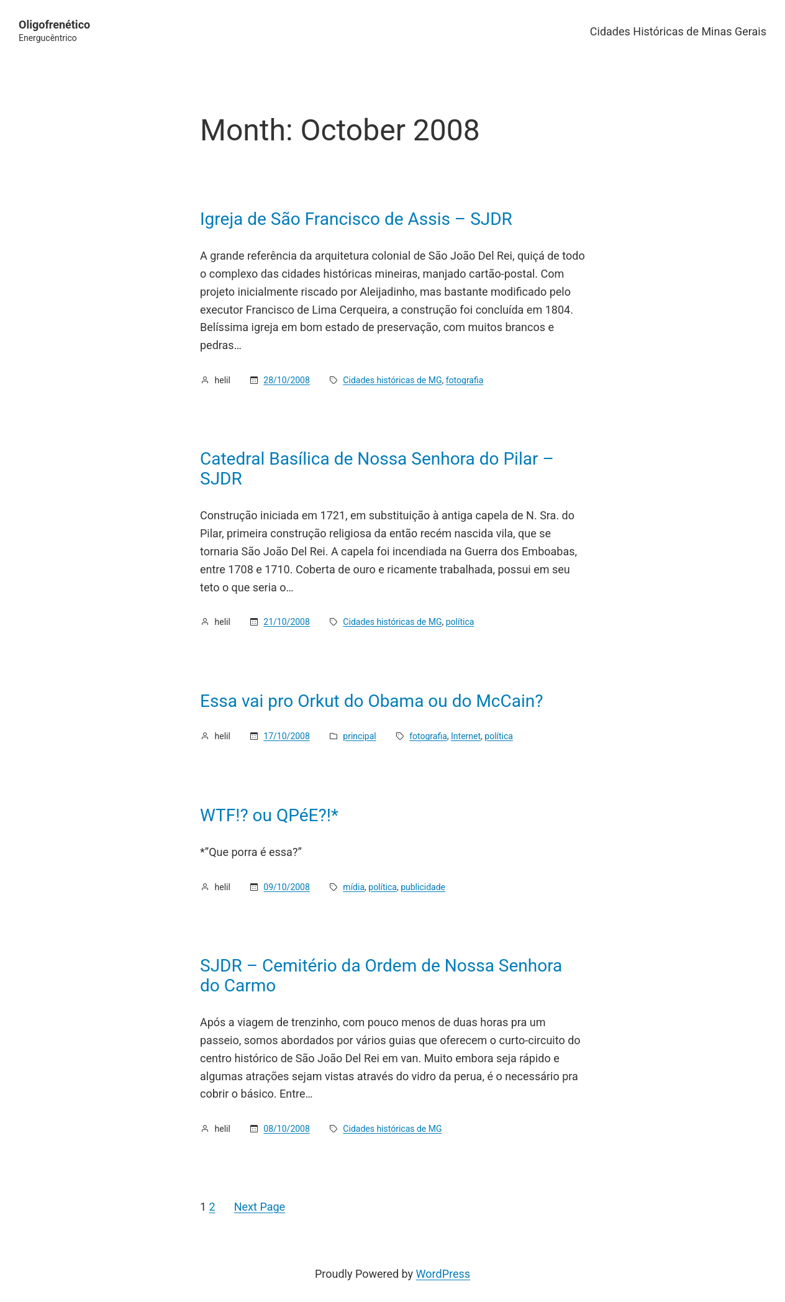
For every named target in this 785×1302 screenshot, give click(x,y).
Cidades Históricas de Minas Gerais (678, 31)
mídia (354, 887)
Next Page (259, 1206)
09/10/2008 (286, 887)
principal (359, 736)
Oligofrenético (54, 24)
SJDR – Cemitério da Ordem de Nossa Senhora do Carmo (381, 975)
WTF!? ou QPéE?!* (269, 816)
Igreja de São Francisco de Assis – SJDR (356, 219)
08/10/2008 (286, 1129)
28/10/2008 (286, 380)
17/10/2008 (286, 736)
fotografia (465, 380)
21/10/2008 (286, 622)
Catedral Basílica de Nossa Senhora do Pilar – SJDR (377, 468)
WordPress (443, 1273)
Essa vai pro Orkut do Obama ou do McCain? (371, 701)
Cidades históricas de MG (392, 380)
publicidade (423, 887)
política (460, 622)
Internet (466, 736)
